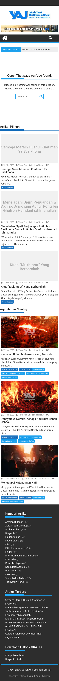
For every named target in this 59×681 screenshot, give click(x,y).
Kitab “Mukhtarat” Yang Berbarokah (29, 267)
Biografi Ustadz (13, 659)
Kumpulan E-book (15, 655)
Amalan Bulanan (14, 521)
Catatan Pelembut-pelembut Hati (23, 633)
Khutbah (10, 559)
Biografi (9, 533)
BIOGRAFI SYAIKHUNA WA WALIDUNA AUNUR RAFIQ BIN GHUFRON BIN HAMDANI (26, 626)
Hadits (21, 373)
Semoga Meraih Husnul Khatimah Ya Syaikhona (29, 149)
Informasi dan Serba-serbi (37, 373)
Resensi (9, 574)
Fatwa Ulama (12, 540)
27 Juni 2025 (7, 350)
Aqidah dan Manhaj (9, 369)
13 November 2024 (10, 478)
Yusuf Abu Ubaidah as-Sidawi (30, 165)
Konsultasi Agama (9, 441)
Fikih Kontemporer (9, 373)
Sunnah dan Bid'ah (9, 377)
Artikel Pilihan (7, 187)
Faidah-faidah (38, 369)
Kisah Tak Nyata (14, 563)
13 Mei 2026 (7, 165)
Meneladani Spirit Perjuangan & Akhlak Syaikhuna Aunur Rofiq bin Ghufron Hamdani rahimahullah (29, 206)
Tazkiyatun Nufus (14, 581)
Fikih (7, 544)
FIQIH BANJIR (12, 637)
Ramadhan (11, 570)
